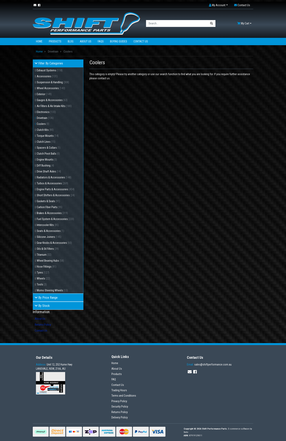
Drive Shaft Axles (49, 171)
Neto (186, 432)
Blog (70, 41)
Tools (42, 284)
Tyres (43, 272)
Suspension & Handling (53, 82)
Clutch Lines (46, 141)
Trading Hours (119, 390)
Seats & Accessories (50, 230)
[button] (218, 5)
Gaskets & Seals (48, 201)
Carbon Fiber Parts (49, 207)
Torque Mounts (48, 135)
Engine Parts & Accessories (55, 189)
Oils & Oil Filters (48, 248)
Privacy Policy (119, 401)
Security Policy (119, 406)
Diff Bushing (45, 165)
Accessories (47, 76)
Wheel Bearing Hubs (50, 260)
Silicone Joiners (49, 236)
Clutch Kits (45, 129)
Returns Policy (43, 324)
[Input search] (177, 23)
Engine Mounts (47, 159)
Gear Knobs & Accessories (54, 242)
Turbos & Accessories (52, 183)
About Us (85, 41)
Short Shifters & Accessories (56, 195)
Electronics (46, 112)
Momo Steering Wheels (52, 290)
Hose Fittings (46, 266)
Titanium (44, 254)
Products (55, 41)
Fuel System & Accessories (55, 219)
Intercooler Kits (48, 225)
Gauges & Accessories (52, 100)
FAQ (113, 379)
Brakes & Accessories (52, 213)
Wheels (43, 278)
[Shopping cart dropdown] (244, 23)
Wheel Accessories (51, 88)
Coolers (43, 123)
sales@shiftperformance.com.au (209, 364)
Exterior (44, 94)
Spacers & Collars (48, 147)
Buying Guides (118, 41)
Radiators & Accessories (54, 177)
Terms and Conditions (123, 395)
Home (39, 41)
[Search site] (211, 23)
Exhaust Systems (50, 70)
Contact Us (140, 41)
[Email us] (35, 5)
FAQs (101, 41)
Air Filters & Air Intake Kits (54, 106)
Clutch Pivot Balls (48, 153)
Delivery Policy (119, 417)
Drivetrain (45, 118)
